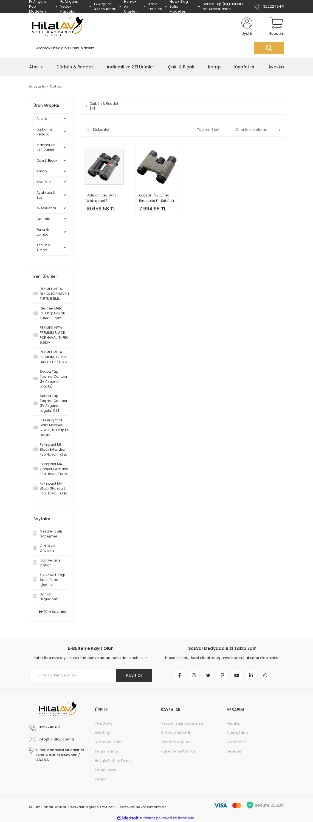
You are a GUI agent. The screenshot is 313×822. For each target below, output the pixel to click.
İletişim (100, 779)
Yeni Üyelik (103, 723)
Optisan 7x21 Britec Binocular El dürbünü (156, 198)
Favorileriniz (236, 742)
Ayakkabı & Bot (45, 195)
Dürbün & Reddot (44, 132)
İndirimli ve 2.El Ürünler (45, 147)
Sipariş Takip (237, 732)
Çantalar (44, 218)
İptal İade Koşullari (176, 742)
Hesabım (234, 723)
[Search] (156, 48)
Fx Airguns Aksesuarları (105, 6)
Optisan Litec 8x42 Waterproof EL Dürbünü (101, 198)
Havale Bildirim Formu (113, 760)
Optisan (57, 86)
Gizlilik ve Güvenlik (176, 732)
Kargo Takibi (105, 770)
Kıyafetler (44, 182)
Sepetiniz (234, 751)
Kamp (41, 171)
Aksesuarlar (46, 208)
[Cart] (276, 27)
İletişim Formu (106, 751)
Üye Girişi (102, 732)
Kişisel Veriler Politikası (178, 751)
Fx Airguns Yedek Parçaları (69, 6)
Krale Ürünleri (155, 6)
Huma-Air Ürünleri (131, 6)
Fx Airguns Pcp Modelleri (38, 6)
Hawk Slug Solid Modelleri (179, 6)
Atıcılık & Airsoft (43, 247)
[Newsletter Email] (91, 675)
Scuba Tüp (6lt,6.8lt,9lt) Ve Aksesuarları (223, 6)
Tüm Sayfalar (52, 611)
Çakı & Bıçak (46, 160)
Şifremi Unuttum (108, 742)
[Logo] (56, 27)
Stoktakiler (101, 129)
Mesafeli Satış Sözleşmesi (182, 723)
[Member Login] (247, 27)
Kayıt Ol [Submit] (134, 675)
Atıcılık (41, 118)
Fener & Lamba (42, 232)
